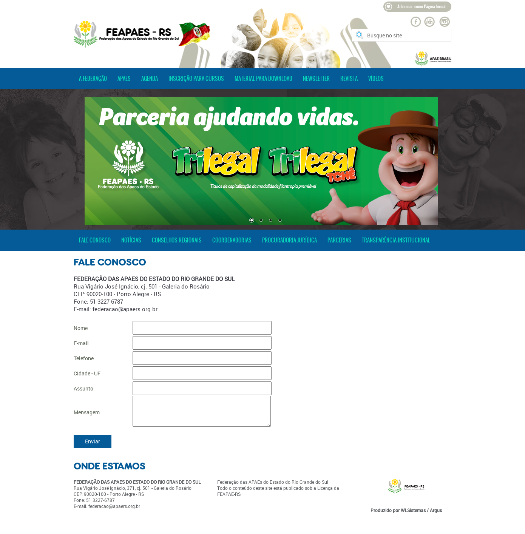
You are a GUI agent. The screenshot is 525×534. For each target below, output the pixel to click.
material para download (263, 78)
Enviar (92, 441)
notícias (131, 240)
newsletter (316, 78)
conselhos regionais (177, 240)
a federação (93, 78)
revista (349, 78)
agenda (149, 78)
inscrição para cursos (196, 78)
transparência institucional (396, 240)
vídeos (376, 78)
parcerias (339, 240)
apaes (124, 78)
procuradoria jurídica (289, 240)
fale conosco (95, 240)
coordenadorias (232, 240)
